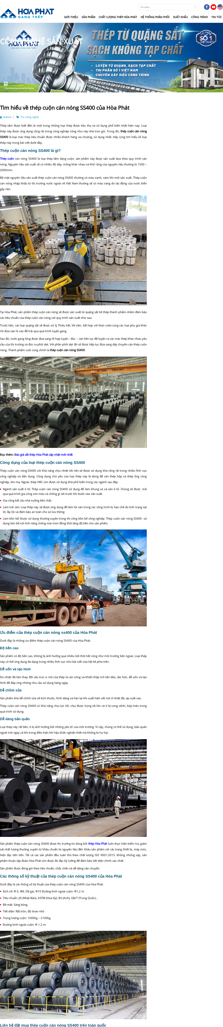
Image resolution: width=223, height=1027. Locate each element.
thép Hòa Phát (97, 843)
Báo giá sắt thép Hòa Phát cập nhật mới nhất (43, 454)
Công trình (199, 17)
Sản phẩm (88, 17)
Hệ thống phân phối (155, 17)
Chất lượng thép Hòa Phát (118, 17)
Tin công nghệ (27, 117)
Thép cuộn (7, 158)
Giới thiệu (71, 17)
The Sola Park (100, 640)
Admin (6, 117)
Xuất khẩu (180, 17)
